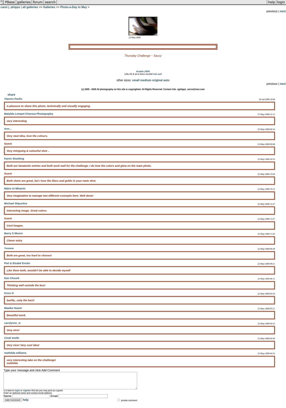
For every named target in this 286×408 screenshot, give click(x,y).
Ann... (8, 128)
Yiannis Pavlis (13, 98)
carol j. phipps (10, 7)
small (136, 80)
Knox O (9, 293)
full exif (157, 74)
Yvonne (9, 248)
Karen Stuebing (14, 158)
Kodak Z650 (143, 71)
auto (166, 80)
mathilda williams (15, 352)
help (26, 403)
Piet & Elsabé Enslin (17, 263)
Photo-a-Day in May (73, 7)
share (11, 94)
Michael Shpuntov (15, 203)
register (27, 394)
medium (145, 80)
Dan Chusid (11, 278)
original (157, 80)
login (17, 394)
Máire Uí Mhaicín (14, 188)
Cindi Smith (11, 337)
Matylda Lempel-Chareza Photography (28, 113)
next (283, 11)
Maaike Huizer (13, 308)
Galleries (49, 7)
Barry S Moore (13, 233)
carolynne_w (12, 322)
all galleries (30, 7)
